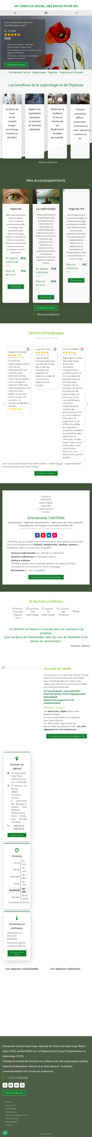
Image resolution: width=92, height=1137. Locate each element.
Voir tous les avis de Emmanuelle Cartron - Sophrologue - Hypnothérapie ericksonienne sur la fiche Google (41, 465)
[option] (46, 368)
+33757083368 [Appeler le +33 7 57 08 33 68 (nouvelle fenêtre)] (17, 1078)
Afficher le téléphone (47, 162)
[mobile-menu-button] (76, 13)
